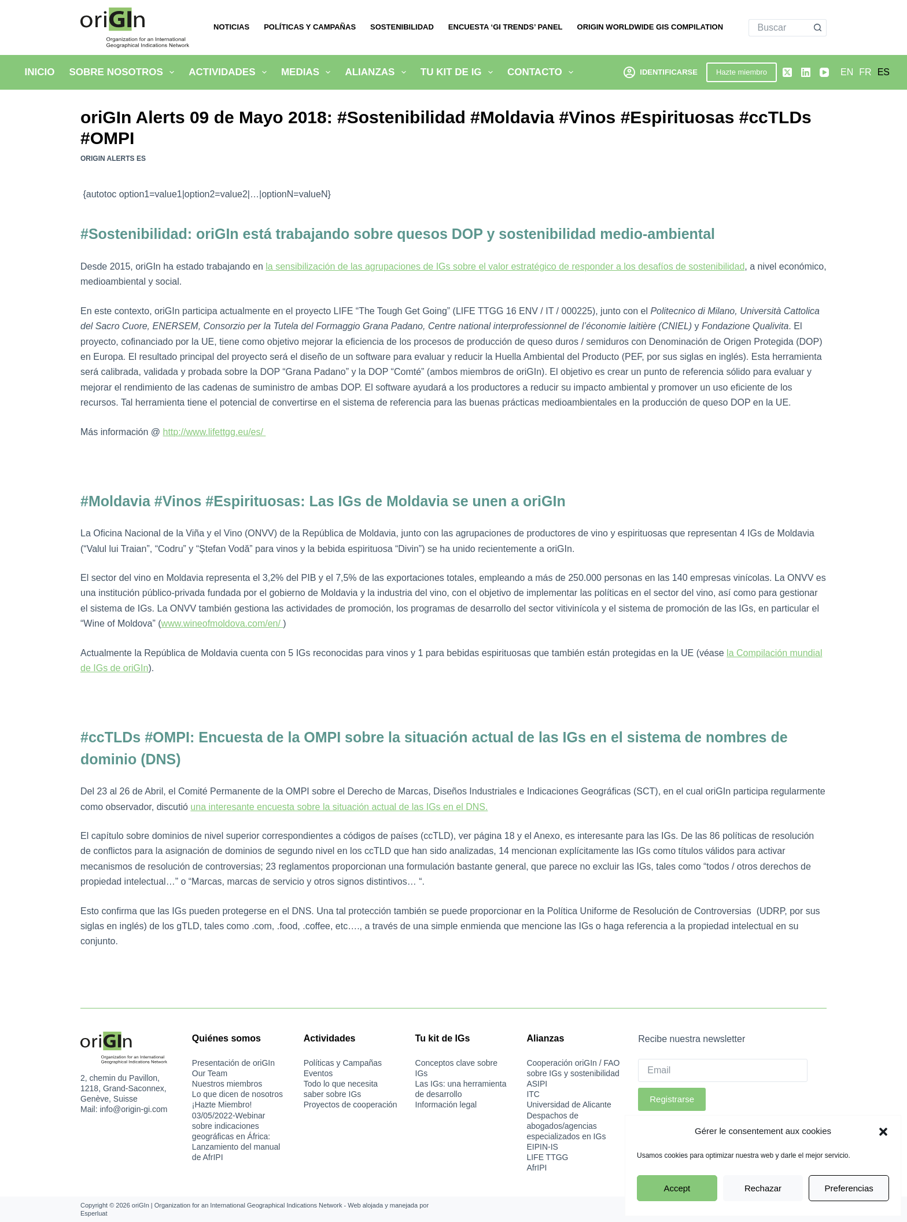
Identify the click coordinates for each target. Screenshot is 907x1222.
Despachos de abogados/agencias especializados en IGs (566, 1126)
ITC (533, 1094)
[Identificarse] (661, 72)
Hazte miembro (741, 72)
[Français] (865, 72)
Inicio (40, 72)
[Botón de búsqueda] (818, 27)
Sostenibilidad (402, 27)
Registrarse (672, 1099)
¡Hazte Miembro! (222, 1104)
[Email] (723, 1070)
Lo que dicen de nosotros (237, 1094)
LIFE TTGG (547, 1157)
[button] (883, 1132)
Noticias (231, 27)
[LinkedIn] (805, 72)
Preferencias (849, 1188)
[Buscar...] (779, 27)
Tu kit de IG (459, 72)
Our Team (209, 1073)
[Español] (883, 72)
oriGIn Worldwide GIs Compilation (650, 27)
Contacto (542, 72)
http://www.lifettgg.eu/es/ (214, 432)
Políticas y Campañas (310, 27)
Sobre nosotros (124, 72)
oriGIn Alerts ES (113, 158)
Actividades (230, 72)
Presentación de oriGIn (233, 1063)
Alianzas (377, 72)
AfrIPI (536, 1167)
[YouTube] (824, 72)
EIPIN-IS (542, 1146)
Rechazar (762, 1188)
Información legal (446, 1104)
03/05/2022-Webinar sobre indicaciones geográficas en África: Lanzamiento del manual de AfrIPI (236, 1136)
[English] (846, 72)
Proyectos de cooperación (350, 1104)
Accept (676, 1188)
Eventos (318, 1073)
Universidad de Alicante (568, 1104)
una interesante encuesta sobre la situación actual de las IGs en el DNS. (339, 807)
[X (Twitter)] (787, 72)
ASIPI (536, 1083)
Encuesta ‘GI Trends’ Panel (505, 27)
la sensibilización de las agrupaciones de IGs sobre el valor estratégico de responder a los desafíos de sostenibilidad (505, 266)
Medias (308, 72)
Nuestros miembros (227, 1083)
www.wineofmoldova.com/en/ (222, 623)
